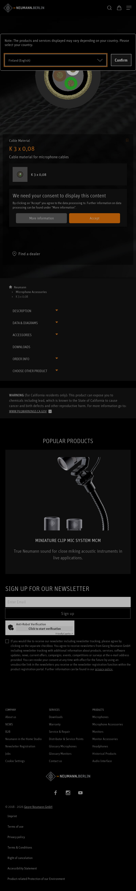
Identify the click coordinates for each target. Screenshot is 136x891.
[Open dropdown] (56, 60)
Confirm (121, 60)
